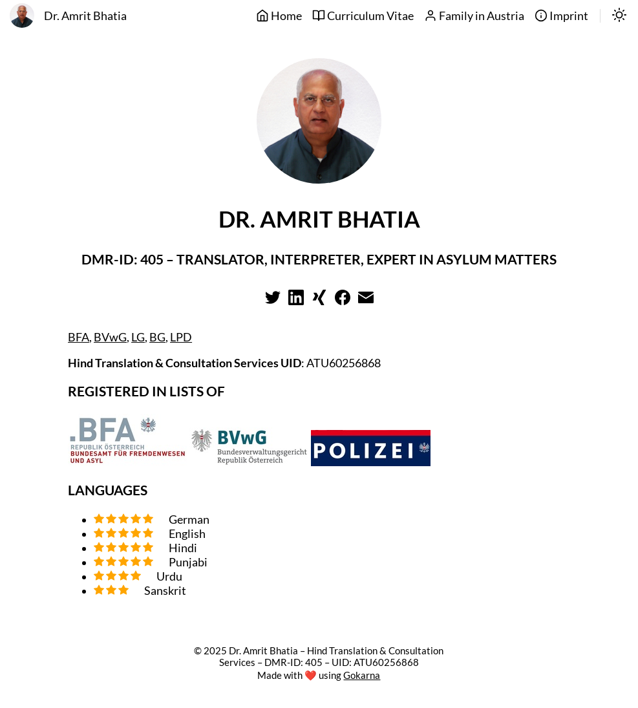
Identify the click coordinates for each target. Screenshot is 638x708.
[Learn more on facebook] (342, 301)
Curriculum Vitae (363, 16)
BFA (78, 337)
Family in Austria (474, 16)
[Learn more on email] (366, 301)
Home (279, 16)
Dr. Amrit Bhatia (85, 16)
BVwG (110, 337)
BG (157, 337)
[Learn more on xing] (319, 301)
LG (138, 337)
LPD (181, 337)
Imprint (561, 16)
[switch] (619, 16)
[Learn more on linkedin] (296, 301)
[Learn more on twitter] (273, 301)
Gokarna (361, 675)
